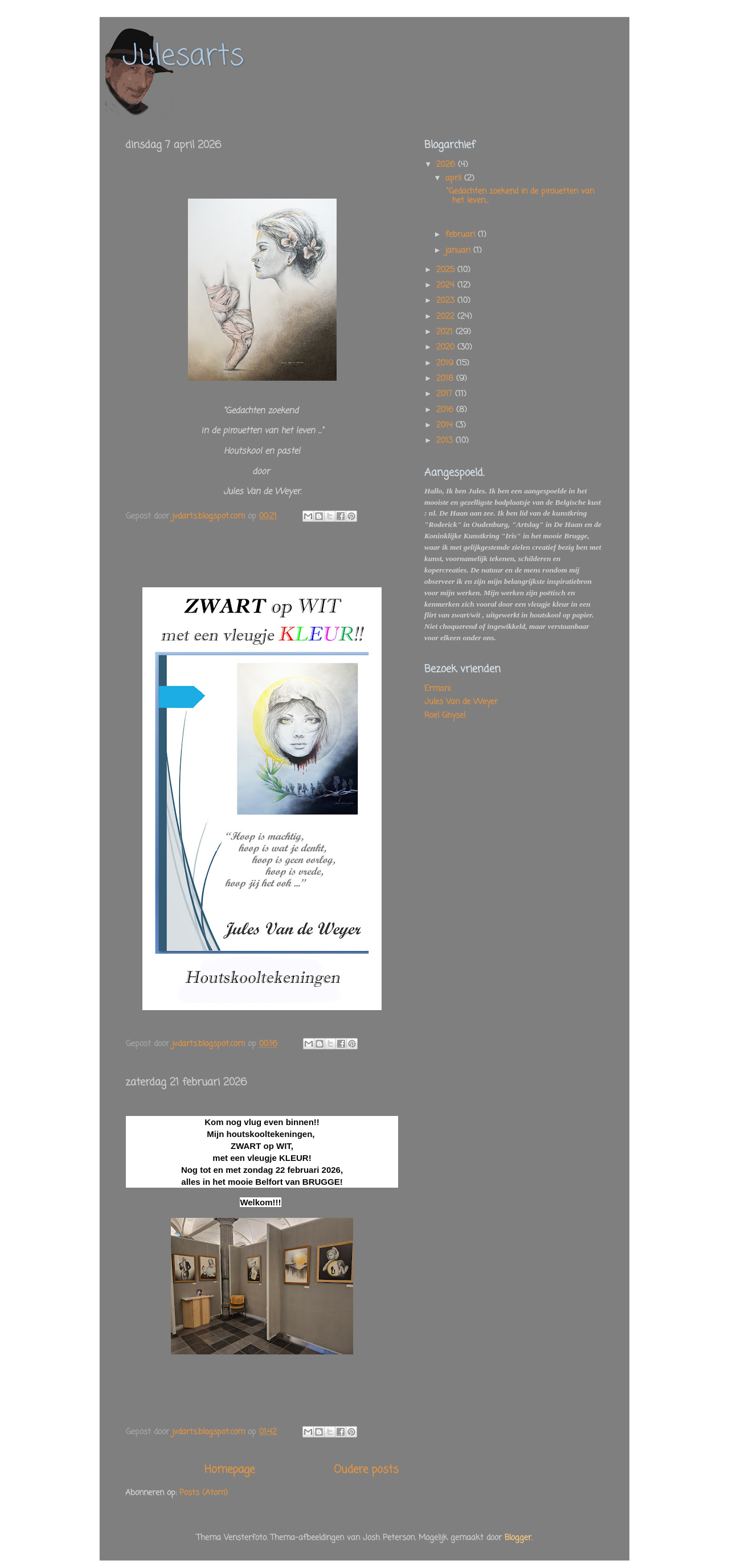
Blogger (518, 1538)
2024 (446, 285)
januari (459, 251)
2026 (447, 165)
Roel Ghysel (444, 716)
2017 (445, 394)
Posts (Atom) (203, 1493)
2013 (446, 441)
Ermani (437, 689)
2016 (446, 410)
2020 (446, 347)
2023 (446, 301)
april (454, 178)
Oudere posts (366, 1470)
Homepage (229, 1470)
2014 (446, 425)
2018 (446, 379)
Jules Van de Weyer (461, 702)
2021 (446, 332)
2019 (446, 363)
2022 (446, 317)
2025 (446, 270)
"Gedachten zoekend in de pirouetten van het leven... (519, 196)
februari (461, 235)
